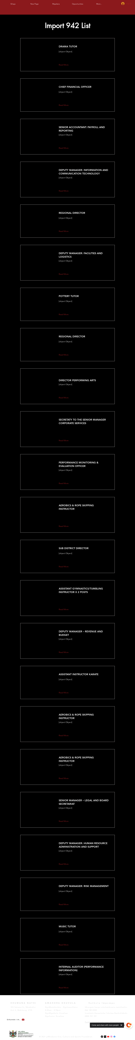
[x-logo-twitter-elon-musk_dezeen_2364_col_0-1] (105, 1037)
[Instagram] (111, 1037)
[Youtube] (108, 1037)
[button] (56, 2)
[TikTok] (102, 1037)
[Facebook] (114, 1037)
